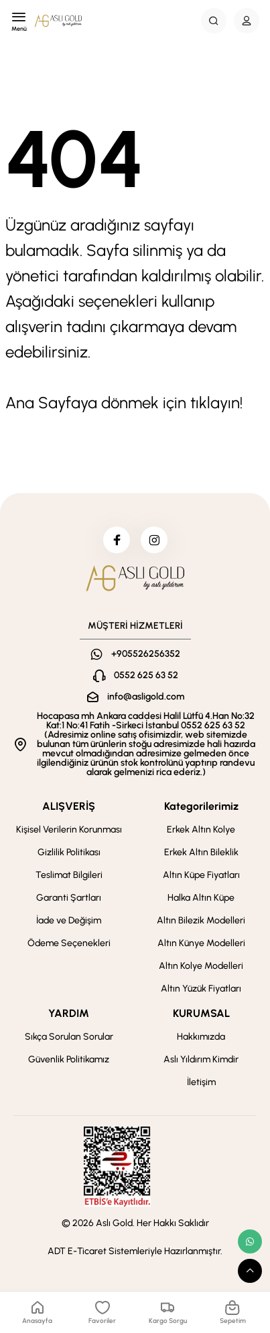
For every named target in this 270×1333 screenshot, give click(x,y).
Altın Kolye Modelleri (201, 966)
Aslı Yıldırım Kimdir (201, 1059)
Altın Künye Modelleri (201, 943)
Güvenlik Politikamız (68, 1059)
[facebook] (116, 540)
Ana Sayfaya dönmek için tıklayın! (124, 402)
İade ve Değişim (68, 920)
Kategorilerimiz (201, 806)
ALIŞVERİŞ (68, 806)
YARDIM (68, 1013)
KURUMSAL (201, 1013)
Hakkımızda (201, 1036)
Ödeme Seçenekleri (69, 943)
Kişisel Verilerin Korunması (69, 829)
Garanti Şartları (68, 897)
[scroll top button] (250, 1271)
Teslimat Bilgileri (69, 875)
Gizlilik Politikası (69, 852)
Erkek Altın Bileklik (201, 852)
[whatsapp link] (250, 1241)
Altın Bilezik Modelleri (201, 920)
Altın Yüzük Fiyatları (201, 988)
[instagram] (154, 540)
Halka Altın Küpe (200, 897)
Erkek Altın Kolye (201, 829)
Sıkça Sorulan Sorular (69, 1036)
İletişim (201, 1082)
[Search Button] (213, 20)
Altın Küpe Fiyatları (201, 875)
